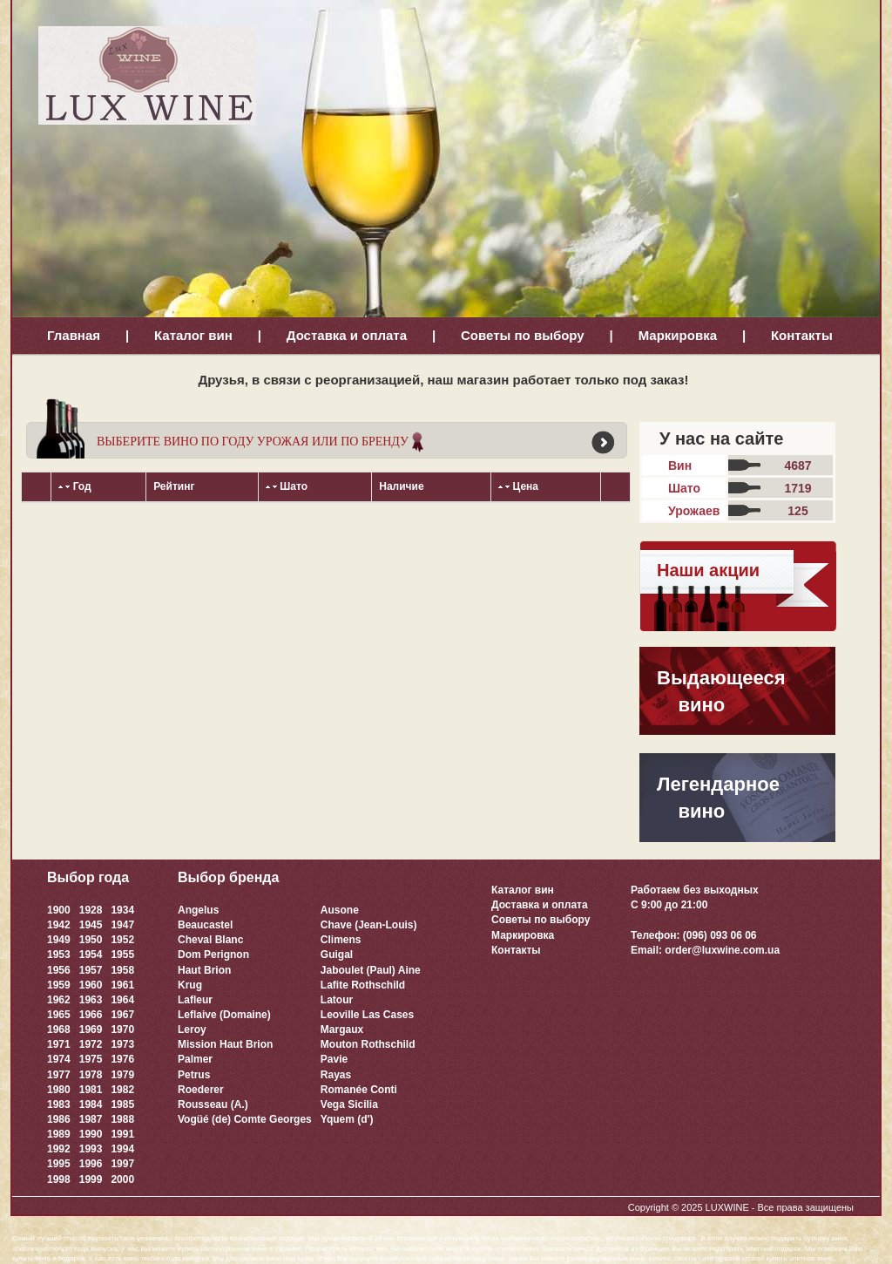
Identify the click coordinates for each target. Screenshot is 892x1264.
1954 (91, 954)
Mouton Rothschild (368, 1044)
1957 (91, 970)
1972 (91, 1044)
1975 (91, 1059)
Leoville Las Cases (367, 1015)
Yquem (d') (347, 1119)
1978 (91, 1075)
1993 (91, 1149)
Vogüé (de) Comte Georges (245, 1119)
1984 (91, 1104)
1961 (122, 985)
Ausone (340, 910)
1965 (59, 1015)
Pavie (334, 1059)
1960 (91, 985)
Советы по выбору (523, 335)
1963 (91, 1000)
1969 (91, 1029)
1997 (122, 1164)
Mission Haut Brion (225, 1044)
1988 (122, 1119)
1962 (59, 1000)
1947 (122, 925)
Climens (341, 940)
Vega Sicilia (349, 1104)
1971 (59, 1044)
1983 (59, 1104)
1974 (59, 1059)
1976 (122, 1059)
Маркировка (678, 335)
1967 (122, 1015)
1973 (122, 1044)
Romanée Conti (359, 1090)
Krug (190, 985)
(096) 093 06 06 (720, 935)
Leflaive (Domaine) (224, 1015)
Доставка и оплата (347, 335)
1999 (91, 1179)
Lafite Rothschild (363, 985)
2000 (122, 1179)
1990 (91, 1134)
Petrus (194, 1075)
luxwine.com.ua (673, 1258)
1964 (122, 1000)
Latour (337, 1000)
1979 (122, 1075)
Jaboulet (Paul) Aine (371, 970)
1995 (59, 1164)
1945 (91, 925)
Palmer (195, 1059)
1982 (122, 1090)
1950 (91, 940)
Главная (73, 335)
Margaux (342, 1029)
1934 (122, 910)
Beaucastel (205, 925)
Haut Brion (204, 970)
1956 (59, 970)
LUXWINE (727, 1207)
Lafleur (195, 1000)
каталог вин (368, 1249)
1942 (59, 925)
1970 (122, 1029)
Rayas (336, 1075)
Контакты (802, 335)
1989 (59, 1134)
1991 (122, 1134)
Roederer (201, 1090)
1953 (59, 954)
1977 (59, 1075)
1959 (59, 985)
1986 (59, 1119)
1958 (122, 970)
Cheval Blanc (210, 940)
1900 (59, 910)
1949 (59, 940)
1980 (59, 1090)
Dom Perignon (213, 954)
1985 (122, 1104)
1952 (122, 940)
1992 (59, 1149)
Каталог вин (193, 335)
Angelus (198, 910)
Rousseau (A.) (213, 1104)
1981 (91, 1090)
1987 (91, 1119)
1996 (91, 1164)
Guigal (337, 954)
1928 (91, 910)
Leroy (192, 1029)
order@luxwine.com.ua (722, 950)
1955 (122, 954)
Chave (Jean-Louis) (369, 925)
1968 (59, 1029)
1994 (122, 1149)
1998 (59, 1179)
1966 (91, 1015)
